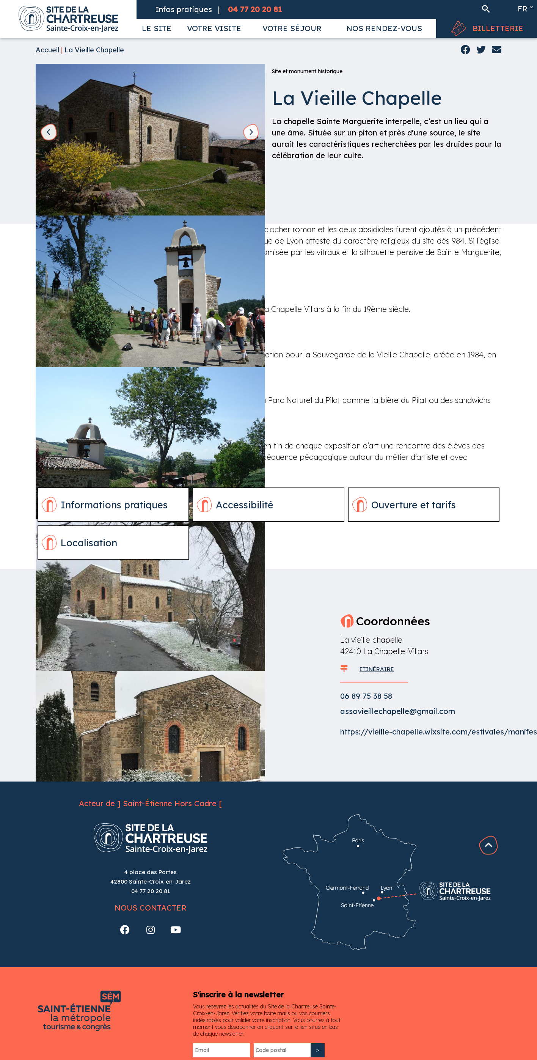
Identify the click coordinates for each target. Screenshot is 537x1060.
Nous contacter (151, 907)
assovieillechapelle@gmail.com (397, 711)
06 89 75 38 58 (366, 696)
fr (523, 8)
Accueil (47, 50)
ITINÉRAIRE (377, 669)
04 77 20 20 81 (150, 891)
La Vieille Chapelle (94, 50)
